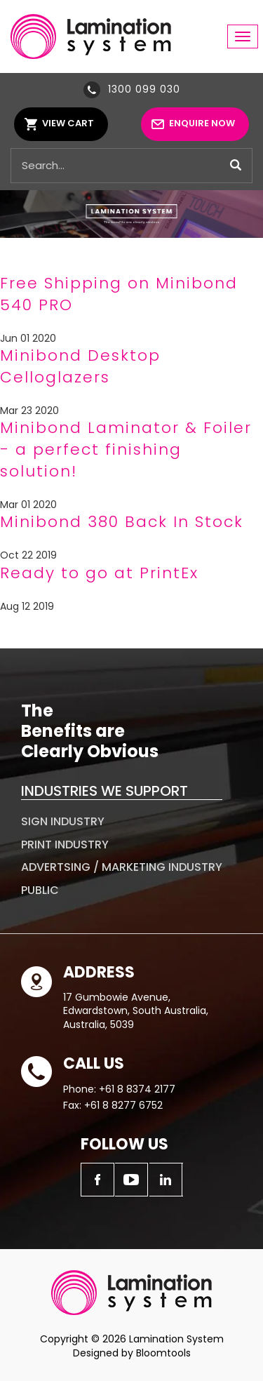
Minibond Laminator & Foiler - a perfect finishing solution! (126, 449)
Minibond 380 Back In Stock (121, 522)
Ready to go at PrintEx (99, 573)
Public (40, 890)
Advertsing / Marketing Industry (121, 867)
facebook (97, 1179)
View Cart (68, 123)
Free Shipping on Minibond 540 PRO (119, 294)
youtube (132, 1179)
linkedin (166, 1179)
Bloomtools (163, 1353)
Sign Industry (62, 821)
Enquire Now (202, 123)
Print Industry (65, 844)
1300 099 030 (144, 89)
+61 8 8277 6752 (123, 1105)
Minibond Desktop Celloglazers (80, 366)
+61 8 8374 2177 (137, 1089)
